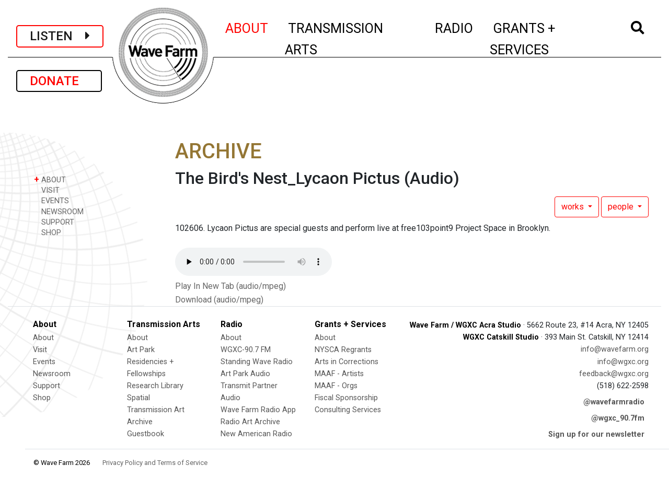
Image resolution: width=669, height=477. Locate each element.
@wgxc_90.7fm (617, 418)
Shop (42, 397)
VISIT (47, 190)
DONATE (59, 81)
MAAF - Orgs (336, 385)
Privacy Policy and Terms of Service (154, 463)
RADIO (454, 26)
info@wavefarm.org (615, 349)
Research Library (155, 385)
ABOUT (247, 26)
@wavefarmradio (613, 402)
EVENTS (51, 200)
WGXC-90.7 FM (246, 349)
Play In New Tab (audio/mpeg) (230, 286)
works (573, 207)
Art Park (141, 349)
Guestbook (145, 433)
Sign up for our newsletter (596, 434)
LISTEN (60, 36)
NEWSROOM (59, 211)
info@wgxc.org (623, 361)
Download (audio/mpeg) (219, 300)
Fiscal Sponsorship (346, 397)
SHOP (47, 232)
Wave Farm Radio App (258, 409)
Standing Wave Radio (257, 361)
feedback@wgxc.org (614, 373)
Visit (40, 349)
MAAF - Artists (339, 373)
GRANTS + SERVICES (546, 38)
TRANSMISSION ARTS (334, 38)
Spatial (138, 397)
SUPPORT (54, 222)
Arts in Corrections (346, 361)
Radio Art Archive (250, 421)
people (622, 207)
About (43, 337)
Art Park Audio (245, 373)
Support (46, 385)
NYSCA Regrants (343, 349)
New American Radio (256, 433)
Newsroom (52, 373)
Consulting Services (348, 409)
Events (44, 361)
